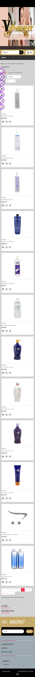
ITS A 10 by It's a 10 (7, 367)
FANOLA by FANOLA (7, 242)
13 (26, 590)
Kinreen (6, 664)
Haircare (7, 63)
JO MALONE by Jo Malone (9, 534)
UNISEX (14, 63)
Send (29, 631)
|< (3, 590)
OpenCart (14, 671)
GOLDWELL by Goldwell (8, 325)
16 (6, 593)
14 (30, 590)
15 (3, 593)
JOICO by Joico (6, 576)
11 (19, 590)
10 (16, 590)
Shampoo (20, 63)
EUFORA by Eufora (7, 116)
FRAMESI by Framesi (7, 283)
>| (13, 593)
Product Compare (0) (15, 72)
